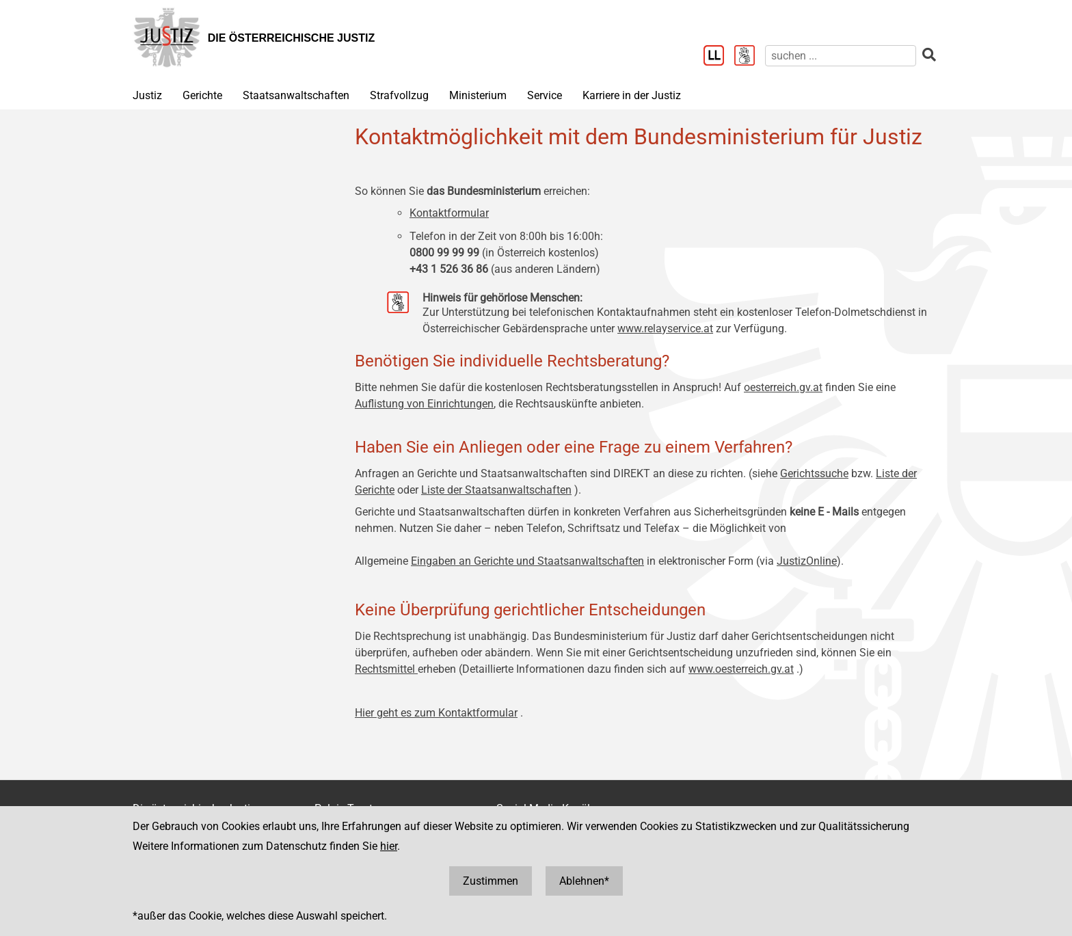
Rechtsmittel (386, 669)
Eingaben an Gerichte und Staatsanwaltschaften (527, 560)
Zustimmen (490, 880)
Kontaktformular (449, 212)
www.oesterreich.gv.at (741, 669)
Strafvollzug (399, 95)
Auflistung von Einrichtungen (424, 403)
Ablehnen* (584, 880)
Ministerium (478, 95)
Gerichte (202, 95)
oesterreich (770, 387)
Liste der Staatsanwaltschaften (496, 489)
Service (544, 95)
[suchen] (840, 55)
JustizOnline (807, 560)
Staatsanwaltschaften (296, 95)
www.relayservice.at (665, 328)
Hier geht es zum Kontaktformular (436, 712)
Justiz (147, 95)
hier (388, 846)
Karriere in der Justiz (631, 95)
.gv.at (809, 387)
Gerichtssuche (814, 473)
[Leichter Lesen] (719, 56)
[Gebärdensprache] (749, 56)
